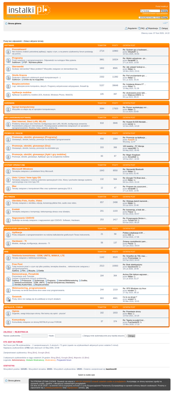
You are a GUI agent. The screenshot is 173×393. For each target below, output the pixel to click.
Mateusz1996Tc (134, 95)
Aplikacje (17, 232)
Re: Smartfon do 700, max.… (135, 256)
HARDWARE (9, 103)
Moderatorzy (50, 360)
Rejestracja (153, 28)
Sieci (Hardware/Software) (17, 118)
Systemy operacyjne (14, 165)
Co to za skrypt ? (130, 297)
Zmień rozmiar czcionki (165, 22)
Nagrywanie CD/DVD (23, 218)
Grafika (84, 280)
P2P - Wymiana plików (32, 62)
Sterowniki (18, 66)
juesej (130, 124)
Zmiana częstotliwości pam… (135, 241)
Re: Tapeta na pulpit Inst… (134, 320)
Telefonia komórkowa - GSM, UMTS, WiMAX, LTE (38, 255)
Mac (14, 186)
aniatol (130, 299)
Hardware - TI (19, 241)
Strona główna (14, 23)
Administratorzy (18, 360)
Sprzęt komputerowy (23, 107)
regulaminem (72, 388)
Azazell (131, 140)
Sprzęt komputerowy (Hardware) (61, 283)
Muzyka (32, 271)
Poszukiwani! (19, 49)
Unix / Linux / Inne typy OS (26, 177)
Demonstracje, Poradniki (25, 274)
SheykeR (132, 52)
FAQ (143, 28)
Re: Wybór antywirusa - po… (135, 58)
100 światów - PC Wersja (133, 146)
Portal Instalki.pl (162, 6)
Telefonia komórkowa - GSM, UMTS (29, 283)
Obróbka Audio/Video (23, 285)
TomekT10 (132, 220)
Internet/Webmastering (68, 280)
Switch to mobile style (86, 375)
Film (24, 271)
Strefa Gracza (19, 75)
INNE (6, 252)
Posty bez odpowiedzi (12, 41)
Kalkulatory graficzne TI (17, 229)
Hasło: (51, 336)
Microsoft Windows (22, 169)
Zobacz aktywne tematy (33, 41)
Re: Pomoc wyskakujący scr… (135, 107)
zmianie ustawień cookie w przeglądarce (109, 381)
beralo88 (131, 60)
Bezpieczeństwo (21, 84)
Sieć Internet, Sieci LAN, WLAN (29, 121)
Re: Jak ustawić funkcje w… (134, 67)
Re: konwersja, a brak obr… (134, 210)
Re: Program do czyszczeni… (135, 187)
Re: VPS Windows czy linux (134, 288)
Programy (17, 58)
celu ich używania (82, 381)
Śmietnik (17, 296)
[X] (87, 388)
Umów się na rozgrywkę (33, 80)
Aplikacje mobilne (21, 92)
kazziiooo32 (133, 267)
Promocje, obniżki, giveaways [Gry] (31, 145)
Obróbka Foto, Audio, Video (27, 200)
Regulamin (132, 28)
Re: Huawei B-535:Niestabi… (135, 122)
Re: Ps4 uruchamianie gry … (135, 76)
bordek (131, 290)
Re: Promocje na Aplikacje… (135, 138)
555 (129, 235)
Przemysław (133, 258)
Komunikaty (18, 319)
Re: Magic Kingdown (131, 155)
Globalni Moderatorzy (35, 360)
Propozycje (26, 280)
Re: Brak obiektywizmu (132, 265)
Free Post (17, 264)
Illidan (130, 69)
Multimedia (9, 197)
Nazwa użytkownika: (12, 336)
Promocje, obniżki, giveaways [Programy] (34, 137)
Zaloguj (165, 28)
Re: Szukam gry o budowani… (135, 50)
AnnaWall (132, 157)
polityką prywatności (53, 388)
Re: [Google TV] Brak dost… (135, 178)
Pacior (130, 243)
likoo (130, 314)
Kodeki (16, 209)
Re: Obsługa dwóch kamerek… (136, 201)
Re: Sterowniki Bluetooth (133, 169)
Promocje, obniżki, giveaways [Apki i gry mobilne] (39, 154)
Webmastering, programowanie (29, 288)
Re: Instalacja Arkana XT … (134, 84)
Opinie (15, 311)
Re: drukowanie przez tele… (135, 93)
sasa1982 (132, 148)
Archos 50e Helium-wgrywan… (136, 274)
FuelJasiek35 (133, 322)
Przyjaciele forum (64, 360)
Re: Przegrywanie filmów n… (135, 218)
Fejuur (130, 212)
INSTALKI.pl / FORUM (13, 307)
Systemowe (39, 280)
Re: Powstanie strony (132, 311)
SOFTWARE (9, 45)
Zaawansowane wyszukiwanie (155, 13)
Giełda (41, 271)
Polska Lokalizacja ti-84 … (134, 233)
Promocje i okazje (13, 133)
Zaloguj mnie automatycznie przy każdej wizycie (105, 336)
